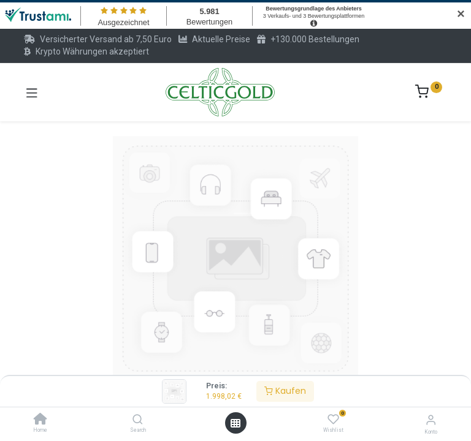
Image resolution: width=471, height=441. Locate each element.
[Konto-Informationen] (431, 420)
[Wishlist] (333, 419)
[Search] (138, 420)
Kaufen (285, 391)
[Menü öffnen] (235, 423)
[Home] (40, 420)
